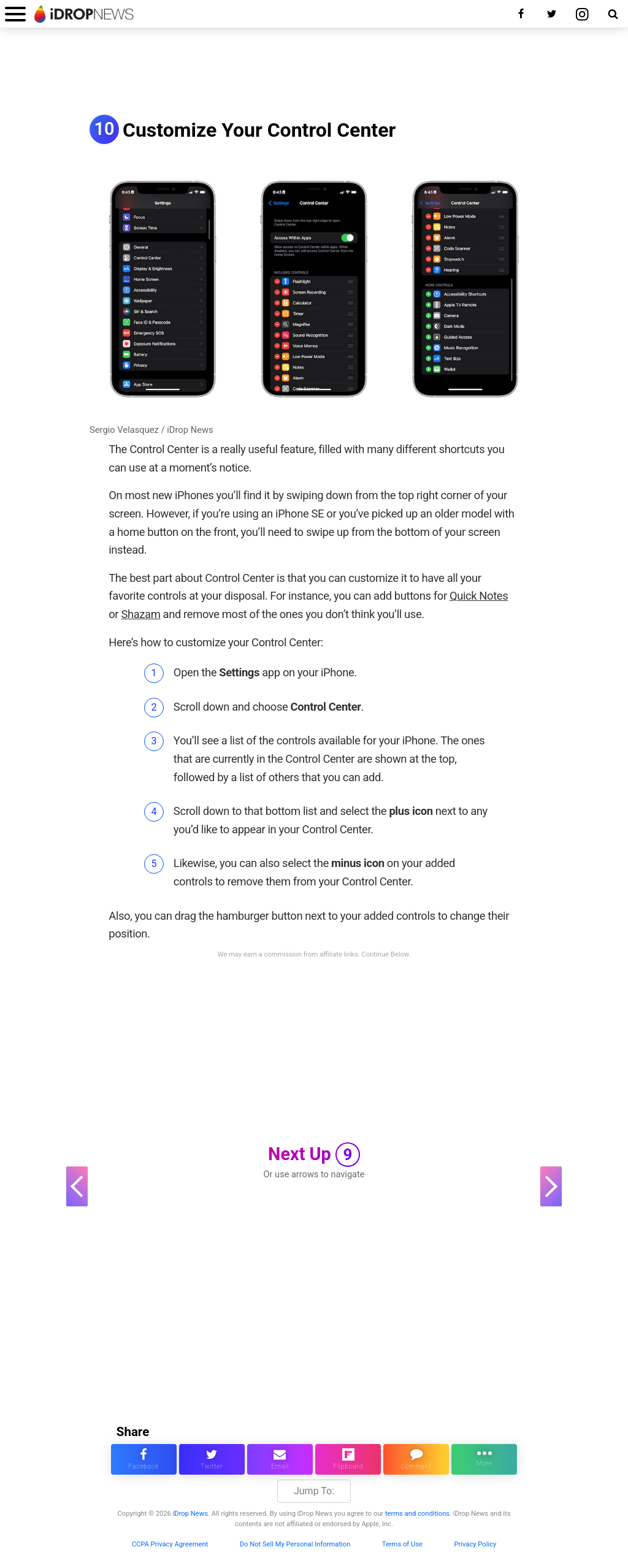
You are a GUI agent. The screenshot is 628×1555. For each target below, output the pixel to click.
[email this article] (280, 1459)
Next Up (314, 1154)
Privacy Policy (475, 1544)
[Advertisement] (314, 72)
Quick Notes (479, 595)
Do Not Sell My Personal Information (295, 1544)
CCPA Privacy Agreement (170, 1544)
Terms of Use (402, 1544)
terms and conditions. (418, 1514)
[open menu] (15, 14)
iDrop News (190, 1514)
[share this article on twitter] (212, 1459)
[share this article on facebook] (144, 1459)
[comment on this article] (416, 1459)
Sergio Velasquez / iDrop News (151, 429)
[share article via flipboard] (348, 1459)
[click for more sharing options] (484, 1459)
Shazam (140, 614)
